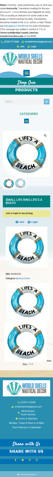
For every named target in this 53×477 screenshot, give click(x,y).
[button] (26, 73)
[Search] (46, 101)
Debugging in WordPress (16, 26)
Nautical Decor (22, 278)
